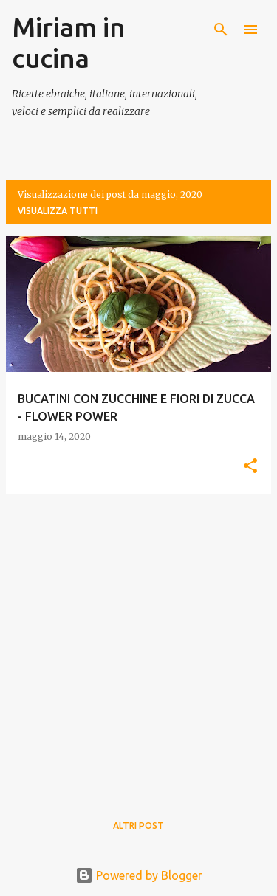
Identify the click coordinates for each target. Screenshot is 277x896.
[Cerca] (221, 29)
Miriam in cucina (69, 42)
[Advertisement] (138, 644)
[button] (250, 467)
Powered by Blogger (138, 875)
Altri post (138, 825)
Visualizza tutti (58, 211)
